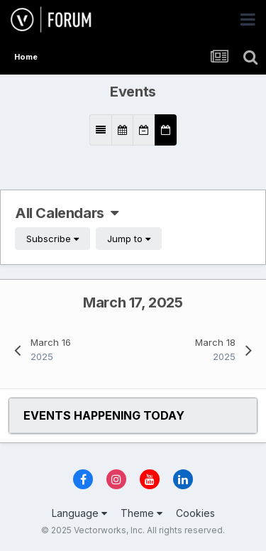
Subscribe (52, 238)
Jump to (128, 238)
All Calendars (66, 213)
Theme (141, 513)
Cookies (195, 513)
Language (79, 513)
